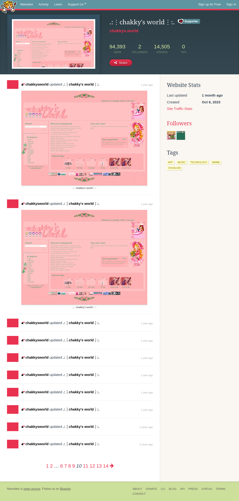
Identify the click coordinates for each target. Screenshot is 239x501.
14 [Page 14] (105, 466)
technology (198, 162)
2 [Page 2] (51, 466)
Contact (139, 493)
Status (206, 488)
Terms (220, 488)
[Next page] (112, 466)
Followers (179, 123)
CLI (163, 488)
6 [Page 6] (61, 466)
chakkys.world (123, 31)
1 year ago (147, 84)
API (182, 488)
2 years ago (146, 427)
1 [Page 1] (47, 466)
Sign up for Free (209, 4)
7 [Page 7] (65, 466)
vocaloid (174, 167)
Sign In (231, 4)
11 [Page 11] (85, 466)
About (137, 488)
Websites (26, 4)
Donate (151, 488)
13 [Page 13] (99, 466)
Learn (58, 4)
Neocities (13, 488)
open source (32, 488)
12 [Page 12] (92, 466)
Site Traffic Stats (179, 109)
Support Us (77, 4)
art (170, 162)
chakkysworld (35, 84)
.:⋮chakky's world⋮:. (81, 84)
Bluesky (65, 488)
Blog (172, 488)
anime (216, 162)
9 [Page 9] (73, 466)
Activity (44, 4)
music (182, 162)
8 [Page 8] (69, 466)
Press (193, 488)
